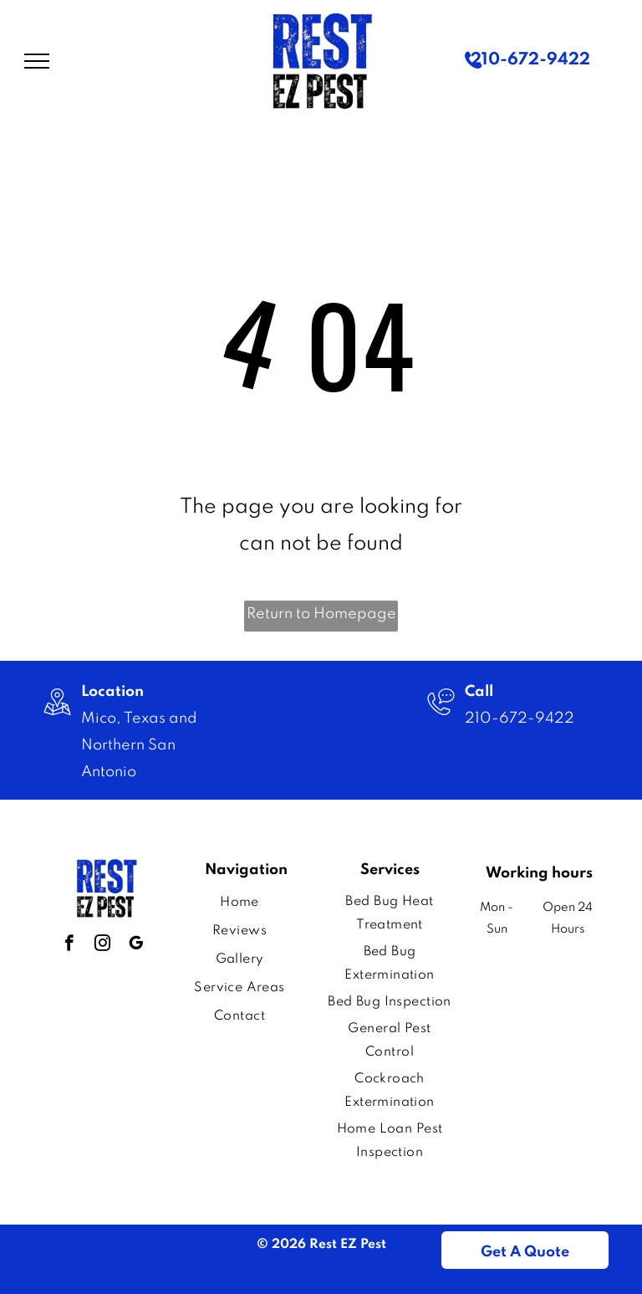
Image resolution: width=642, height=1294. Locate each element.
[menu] (37, 61)
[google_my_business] (136, 945)
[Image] (441, 717)
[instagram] (102, 945)
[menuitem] (239, 902)
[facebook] (69, 945)
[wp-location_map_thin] (57, 717)
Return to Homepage (321, 613)
